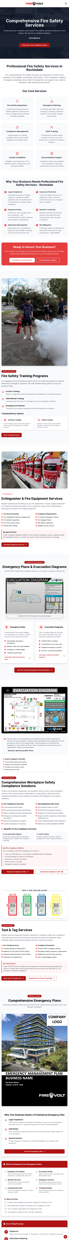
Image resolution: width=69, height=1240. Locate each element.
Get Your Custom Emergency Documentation (34, 670)
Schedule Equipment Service (15, 545)
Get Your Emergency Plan (34, 1151)
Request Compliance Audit (17, 872)
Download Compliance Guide (51, 872)
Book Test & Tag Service (14, 978)
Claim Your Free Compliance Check (34, 45)
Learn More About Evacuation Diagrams (52, 656)
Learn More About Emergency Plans (17, 658)
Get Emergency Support (48, 260)
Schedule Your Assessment (22, 260)
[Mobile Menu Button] (66, 3)
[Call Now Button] (65, 1237)
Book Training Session (11, 435)
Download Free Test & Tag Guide (42, 978)
